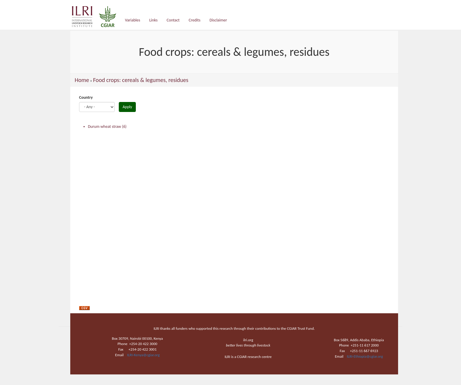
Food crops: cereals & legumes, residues (140, 79)
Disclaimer (218, 20)
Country (86, 97)
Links (153, 20)
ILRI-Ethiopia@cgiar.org (365, 356)
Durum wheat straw (104, 126)
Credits (195, 20)
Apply (127, 106)
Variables (132, 20)
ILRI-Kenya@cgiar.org (143, 355)
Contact (173, 20)
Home (82, 79)
